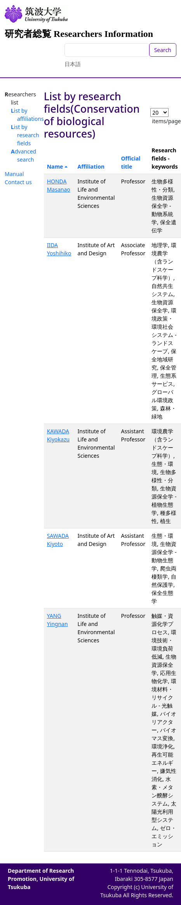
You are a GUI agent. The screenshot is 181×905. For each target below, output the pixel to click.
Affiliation (91, 166)
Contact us (18, 182)
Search (162, 50)
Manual (14, 174)
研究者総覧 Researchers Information (79, 34)
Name (55, 166)
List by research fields (25, 135)
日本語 (72, 64)
